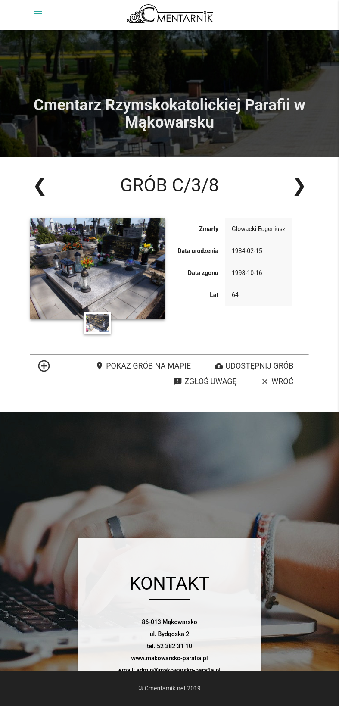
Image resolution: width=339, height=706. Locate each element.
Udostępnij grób (254, 366)
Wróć (277, 381)
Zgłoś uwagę (205, 381)
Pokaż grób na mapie (143, 366)
